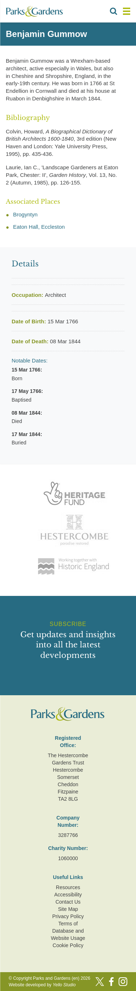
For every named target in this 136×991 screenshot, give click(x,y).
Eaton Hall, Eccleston (39, 227)
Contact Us (68, 902)
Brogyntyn (25, 214)
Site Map (68, 909)
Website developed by (42, 984)
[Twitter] (99, 981)
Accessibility (68, 894)
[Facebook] (111, 981)
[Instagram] (123, 981)
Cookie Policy (68, 945)
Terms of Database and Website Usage (68, 931)
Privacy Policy (68, 916)
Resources (68, 887)
